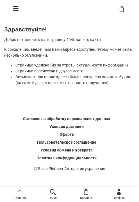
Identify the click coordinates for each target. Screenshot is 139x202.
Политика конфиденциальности (67, 158)
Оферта (67, 134)
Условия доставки (66, 126)
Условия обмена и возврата (66, 150)
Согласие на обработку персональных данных (66, 118)
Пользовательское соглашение (66, 142)
